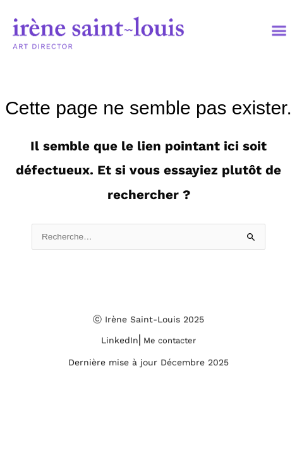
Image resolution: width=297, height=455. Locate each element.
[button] (279, 33)
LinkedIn (119, 344)
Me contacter (169, 344)
